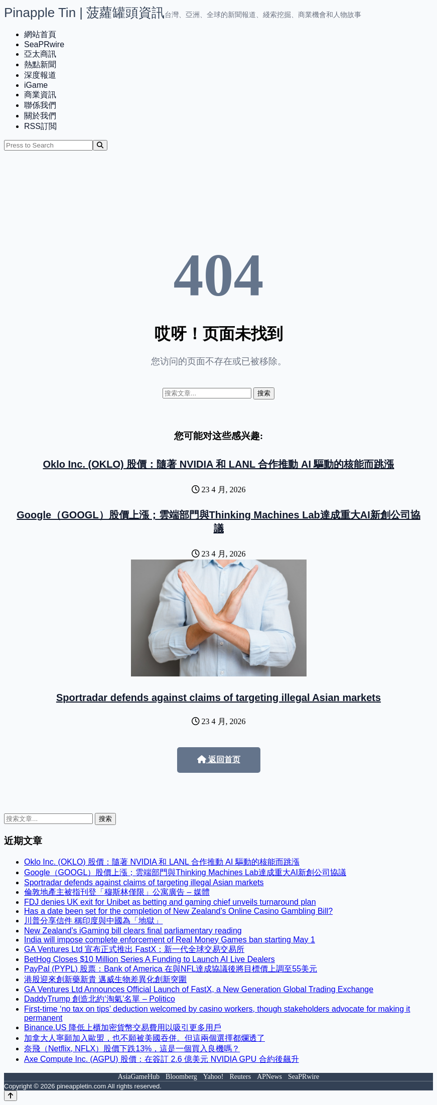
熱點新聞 (40, 64)
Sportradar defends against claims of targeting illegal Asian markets (218, 697)
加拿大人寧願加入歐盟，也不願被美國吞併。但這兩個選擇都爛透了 (144, 1038)
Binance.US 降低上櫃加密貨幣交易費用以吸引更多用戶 (122, 1027)
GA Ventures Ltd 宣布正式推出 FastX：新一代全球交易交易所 (134, 949)
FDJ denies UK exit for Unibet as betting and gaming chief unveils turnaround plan (170, 902)
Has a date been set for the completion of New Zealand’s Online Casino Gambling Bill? (178, 911)
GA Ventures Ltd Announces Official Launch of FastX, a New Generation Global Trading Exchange (198, 989)
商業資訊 (40, 94)
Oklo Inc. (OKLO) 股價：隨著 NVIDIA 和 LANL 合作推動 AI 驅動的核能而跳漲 (218, 464)
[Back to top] (10, 1095)
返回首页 (218, 759)
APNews (269, 1076)
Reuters (240, 1076)
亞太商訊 (40, 54)
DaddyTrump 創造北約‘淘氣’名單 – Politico (99, 999)
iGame (36, 85)
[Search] (100, 145)
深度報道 (40, 75)
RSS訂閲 (40, 126)
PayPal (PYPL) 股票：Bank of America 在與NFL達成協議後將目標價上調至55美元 (170, 968)
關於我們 (40, 115)
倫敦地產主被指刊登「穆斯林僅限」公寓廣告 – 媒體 (117, 892)
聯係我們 (40, 105)
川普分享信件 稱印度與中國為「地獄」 (93, 920)
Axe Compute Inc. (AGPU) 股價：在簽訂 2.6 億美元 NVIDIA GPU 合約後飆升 (161, 1059)
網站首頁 (40, 34)
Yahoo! (213, 1076)
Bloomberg (181, 1076)
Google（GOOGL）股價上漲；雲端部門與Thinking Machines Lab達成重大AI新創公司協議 (185, 872)
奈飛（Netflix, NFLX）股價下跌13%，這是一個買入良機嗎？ (132, 1048)
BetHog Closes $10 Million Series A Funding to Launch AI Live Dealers (149, 959)
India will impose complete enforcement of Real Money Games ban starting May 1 (169, 939)
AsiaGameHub (139, 1076)
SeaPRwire (44, 44)
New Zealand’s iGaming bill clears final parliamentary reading (133, 930)
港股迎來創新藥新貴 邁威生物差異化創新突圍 (105, 979)
